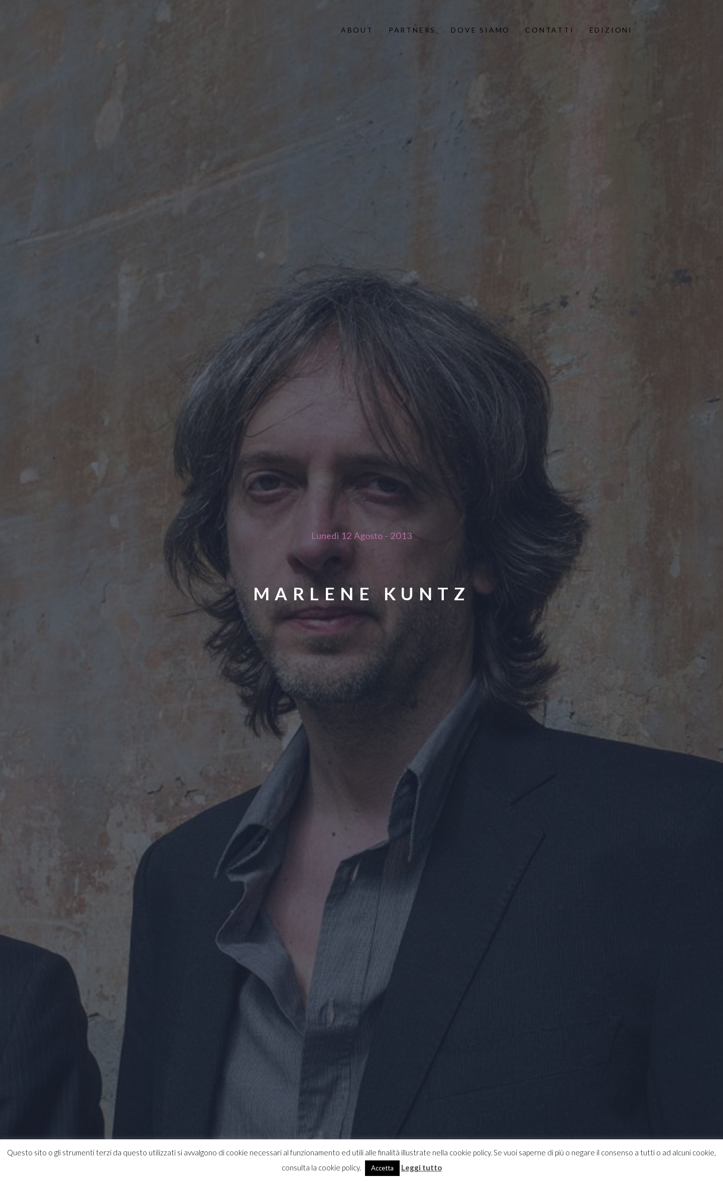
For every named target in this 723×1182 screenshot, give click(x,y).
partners (412, 30)
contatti (549, 30)
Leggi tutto (421, 1167)
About (357, 30)
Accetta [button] (382, 1168)
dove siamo (480, 30)
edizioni (611, 30)
